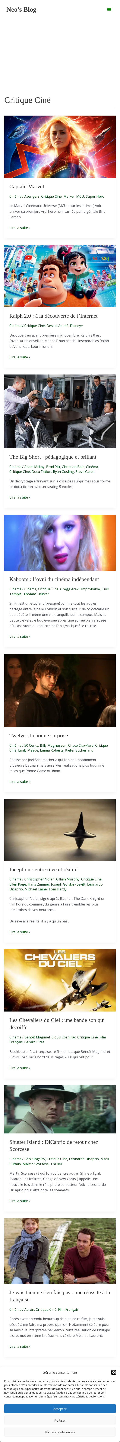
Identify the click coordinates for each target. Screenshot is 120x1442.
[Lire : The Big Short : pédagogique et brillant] (60, 411)
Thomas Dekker (36, 594)
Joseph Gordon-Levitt (68, 884)
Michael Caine (36, 889)
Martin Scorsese (36, 1164)
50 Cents (31, 745)
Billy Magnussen (53, 745)
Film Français (68, 1309)
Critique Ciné (51, 196)
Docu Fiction (41, 471)
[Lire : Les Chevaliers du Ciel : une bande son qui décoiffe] (60, 980)
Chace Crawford (81, 745)
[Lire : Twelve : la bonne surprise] (60, 690)
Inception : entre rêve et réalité (43, 869)
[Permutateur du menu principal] (109, 9)
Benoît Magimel (37, 1037)
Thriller (56, 1164)
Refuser (60, 1420)
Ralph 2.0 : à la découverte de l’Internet (53, 316)
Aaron (29, 1309)
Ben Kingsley (34, 1159)
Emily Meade (28, 750)
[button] (113, 1372)
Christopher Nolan (39, 879)
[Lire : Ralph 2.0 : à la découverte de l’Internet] (60, 276)
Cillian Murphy (67, 879)
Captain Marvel (26, 186)
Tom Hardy (57, 889)
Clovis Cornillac (63, 1037)
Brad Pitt (53, 466)
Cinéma (15, 196)
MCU (80, 196)
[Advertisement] (60, 62)
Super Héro (95, 196)
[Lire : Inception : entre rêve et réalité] (60, 829)
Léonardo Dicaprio (84, 1159)
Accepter (60, 1409)
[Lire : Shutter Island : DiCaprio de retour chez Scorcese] (60, 1109)
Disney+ (76, 325)
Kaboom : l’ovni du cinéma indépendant (54, 579)
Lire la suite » (20, 228)
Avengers (32, 196)
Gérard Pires (34, 1042)
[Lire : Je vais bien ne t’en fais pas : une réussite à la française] (60, 1250)
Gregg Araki (69, 589)
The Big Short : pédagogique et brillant (52, 457)
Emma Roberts (51, 750)
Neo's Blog (21, 9)
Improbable (90, 589)
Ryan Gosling (63, 471)
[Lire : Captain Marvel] (60, 146)
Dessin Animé (57, 325)
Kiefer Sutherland (79, 750)
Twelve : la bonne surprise (38, 735)
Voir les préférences (60, 1432)
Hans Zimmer (38, 884)
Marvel (69, 196)
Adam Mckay (34, 466)
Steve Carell (85, 471)
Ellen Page (17, 884)
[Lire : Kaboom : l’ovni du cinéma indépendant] (60, 542)
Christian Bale (73, 466)
